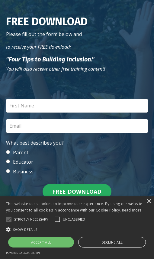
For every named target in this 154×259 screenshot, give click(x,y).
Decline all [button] (112, 242)
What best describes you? (35, 142)
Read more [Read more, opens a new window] (132, 210)
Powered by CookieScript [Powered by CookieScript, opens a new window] (23, 253)
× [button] (148, 201)
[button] (9, 219)
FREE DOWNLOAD (76, 191)
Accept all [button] (41, 242)
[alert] (77, 227)
